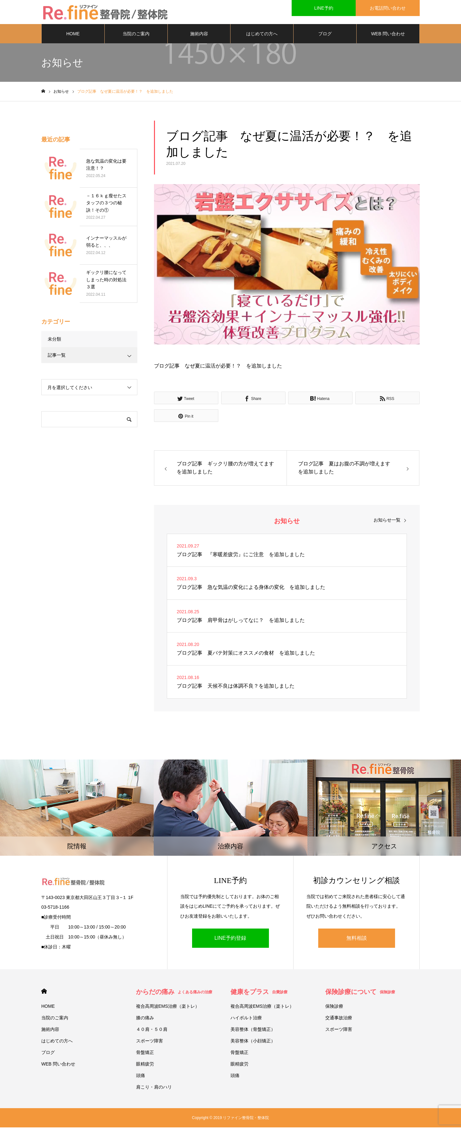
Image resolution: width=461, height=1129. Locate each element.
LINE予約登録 (230, 939)
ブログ (325, 35)
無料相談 (356, 939)
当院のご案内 (136, 35)
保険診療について (360, 993)
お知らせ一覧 (387, 521)
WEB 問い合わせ (388, 35)
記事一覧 (57, 356)
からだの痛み (174, 993)
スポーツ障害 (149, 1042)
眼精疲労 (145, 1065)
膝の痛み (145, 1019)
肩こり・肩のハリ (154, 1088)
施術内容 (199, 35)
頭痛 (140, 1077)
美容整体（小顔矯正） (252, 1042)
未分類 (54, 340)
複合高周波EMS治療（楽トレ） (167, 1007)
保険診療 (334, 1007)
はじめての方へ (262, 35)
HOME (73, 35)
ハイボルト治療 (246, 1019)
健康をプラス (258, 993)
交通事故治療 (338, 1019)
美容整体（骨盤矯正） (252, 1030)
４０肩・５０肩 (151, 1030)
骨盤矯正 (145, 1054)
